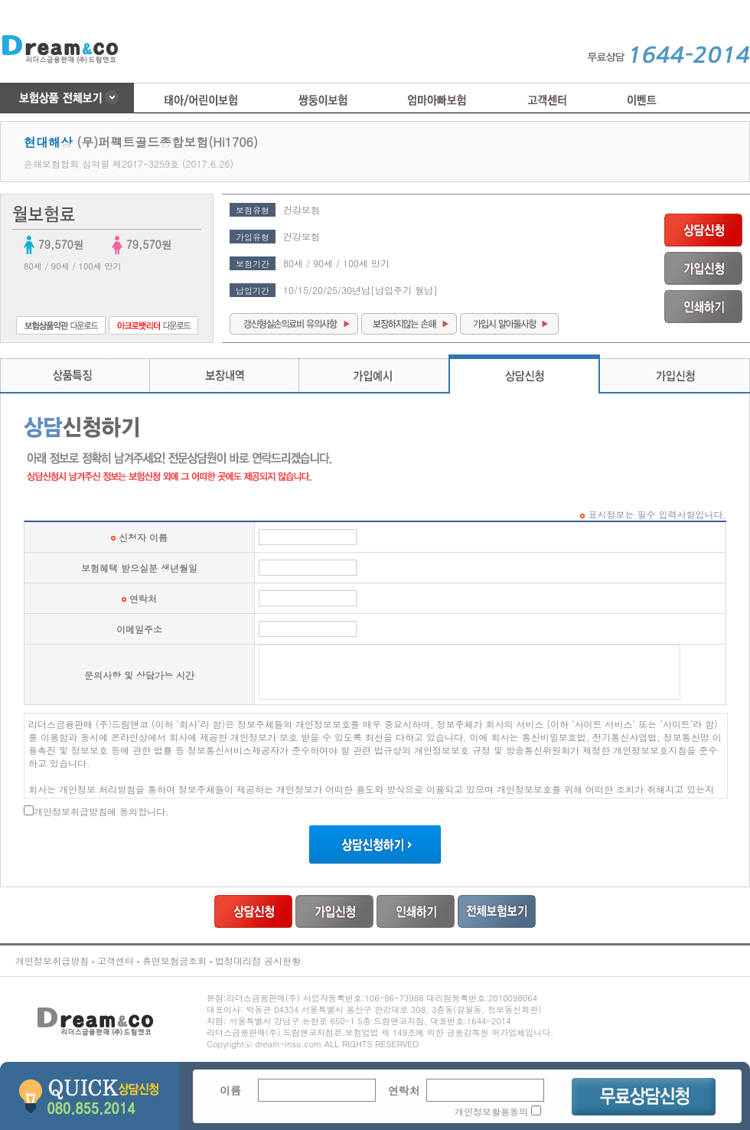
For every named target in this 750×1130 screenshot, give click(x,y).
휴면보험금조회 (174, 960)
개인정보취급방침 (52, 960)
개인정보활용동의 (491, 1111)
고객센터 (115, 960)
